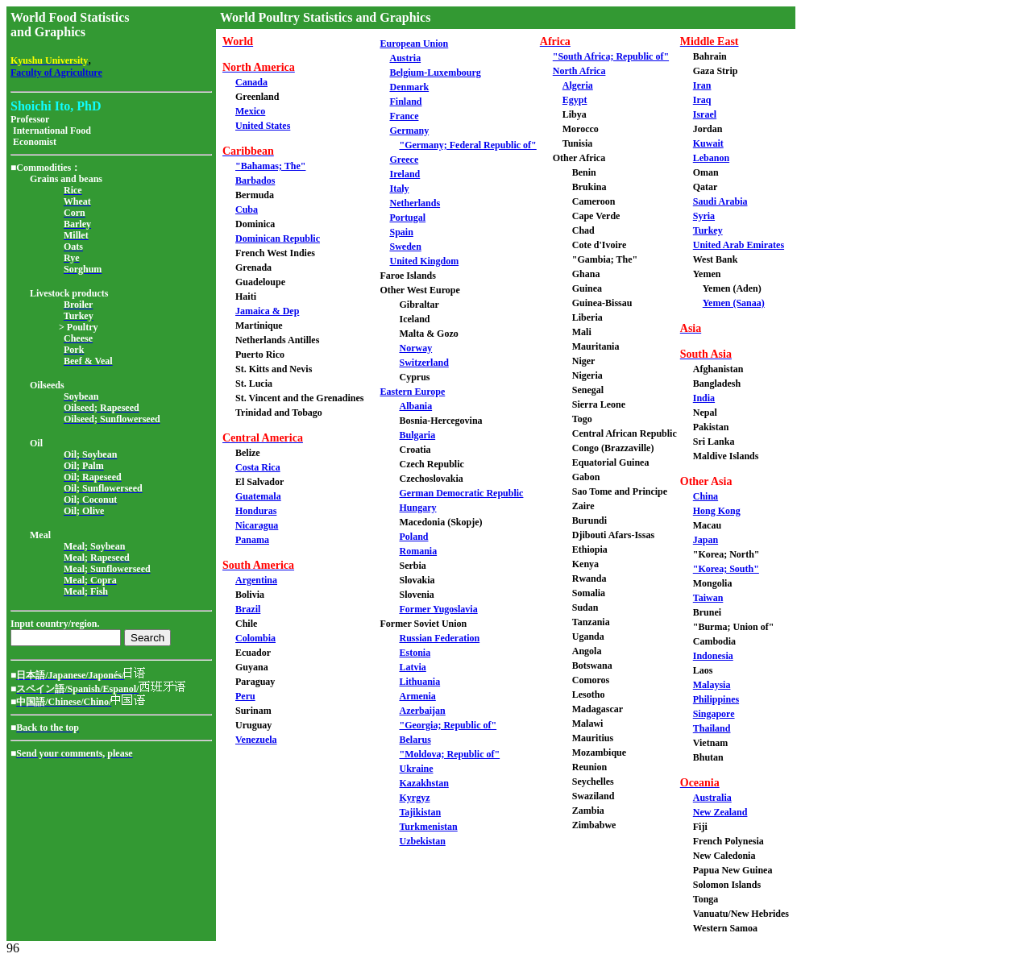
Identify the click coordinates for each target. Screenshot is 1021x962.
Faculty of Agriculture (56, 72)
